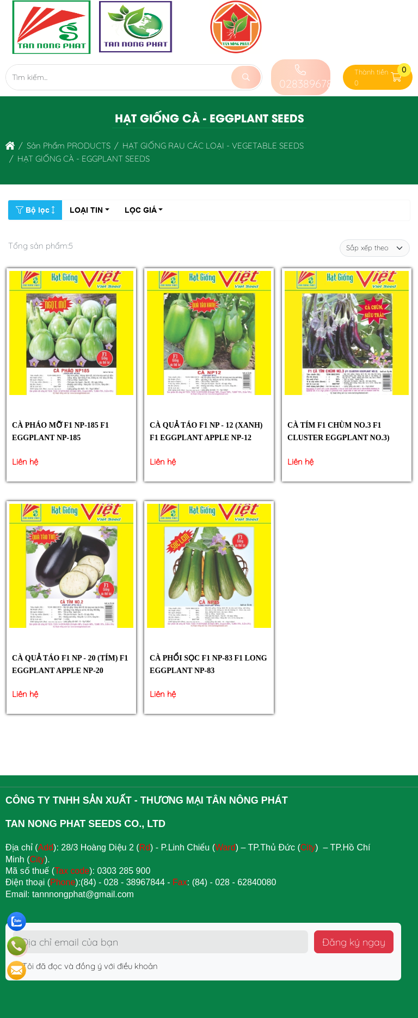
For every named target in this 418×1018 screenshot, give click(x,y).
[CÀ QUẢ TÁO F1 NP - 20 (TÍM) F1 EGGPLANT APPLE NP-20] (71, 568)
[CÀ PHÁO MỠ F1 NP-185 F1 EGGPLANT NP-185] (71, 335)
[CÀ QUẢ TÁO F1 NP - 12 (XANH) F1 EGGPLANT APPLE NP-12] (209, 335)
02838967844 (311, 77)
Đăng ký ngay (353, 942)
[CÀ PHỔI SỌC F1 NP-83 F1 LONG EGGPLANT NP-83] (209, 568)
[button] (396, 77)
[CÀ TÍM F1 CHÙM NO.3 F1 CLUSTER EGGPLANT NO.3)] (347, 335)
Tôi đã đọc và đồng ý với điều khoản (85, 966)
